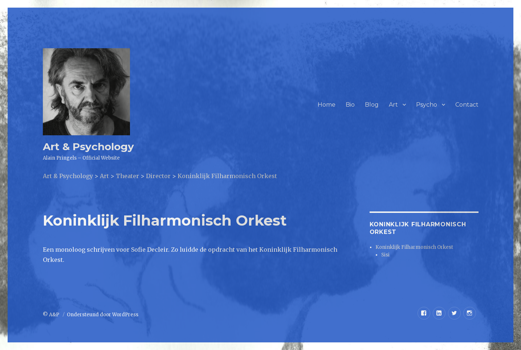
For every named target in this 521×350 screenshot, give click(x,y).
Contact (467, 104)
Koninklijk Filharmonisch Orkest (414, 247)
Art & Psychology (88, 146)
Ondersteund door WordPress (102, 315)
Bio (350, 104)
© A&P (51, 315)
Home (326, 104)
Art (393, 104)
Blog (372, 104)
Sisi (385, 255)
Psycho (426, 104)
